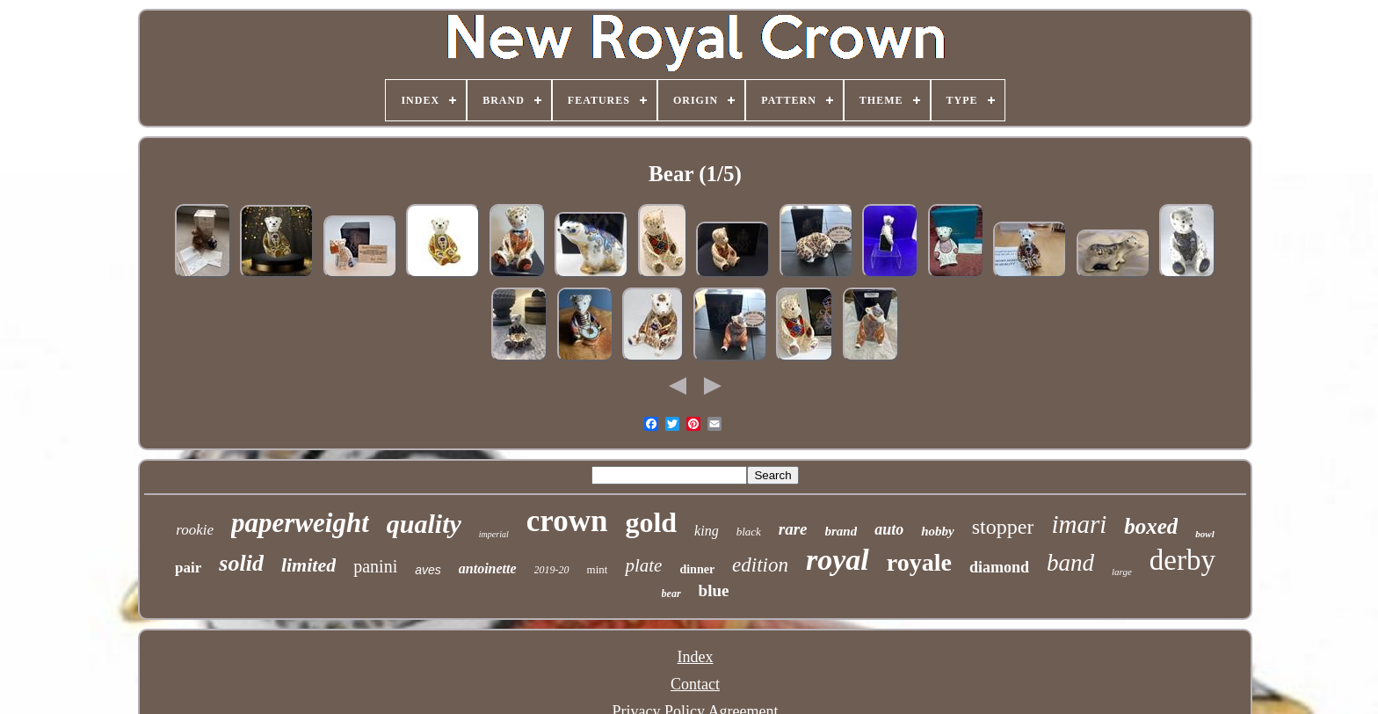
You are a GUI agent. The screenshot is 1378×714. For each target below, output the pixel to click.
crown (567, 521)
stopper (1003, 526)
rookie (195, 529)
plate (643, 565)
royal (837, 559)
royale (919, 562)
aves (428, 570)
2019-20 (551, 570)
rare (793, 529)
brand (841, 531)
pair (188, 567)
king (706, 530)
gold (651, 522)
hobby (937, 531)
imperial (494, 534)
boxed (1151, 526)
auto (888, 529)
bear (671, 593)
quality (424, 523)
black (748, 531)
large (1122, 571)
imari (1078, 524)
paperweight (300, 522)
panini (375, 566)
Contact (695, 684)
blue (714, 590)
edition (760, 565)
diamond (999, 567)
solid (241, 563)
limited (308, 565)
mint (597, 569)
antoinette (488, 568)
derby (1182, 560)
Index (695, 657)
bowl (1204, 533)
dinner (696, 569)
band (1070, 563)
